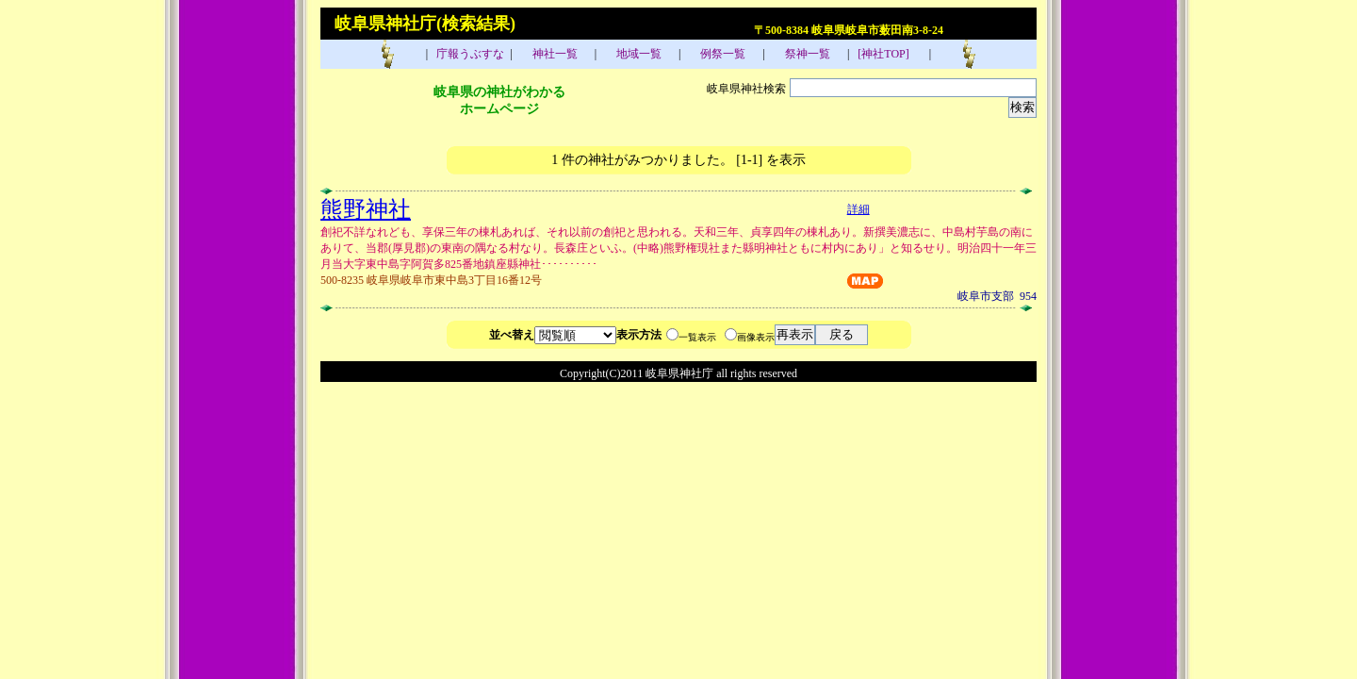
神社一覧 (554, 53)
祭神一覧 (806, 53)
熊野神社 (365, 209)
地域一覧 (637, 53)
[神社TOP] (888, 53)
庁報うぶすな (469, 53)
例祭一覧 (721, 53)
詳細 (858, 209)
